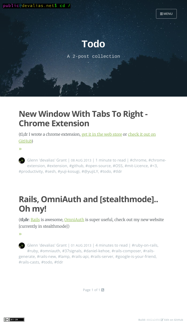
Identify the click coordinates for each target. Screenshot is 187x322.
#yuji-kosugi (68, 171)
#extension (57, 165)
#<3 (153, 165)
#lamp (63, 256)
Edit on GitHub (172, 319)
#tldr (117, 171)
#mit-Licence (136, 165)
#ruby (32, 251)
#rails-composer (126, 251)
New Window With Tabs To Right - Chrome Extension (83, 118)
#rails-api (80, 256)
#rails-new (46, 256)
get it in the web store (102, 134)
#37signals (71, 251)
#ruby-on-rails (145, 245)
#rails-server (102, 256)
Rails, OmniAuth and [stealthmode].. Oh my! (88, 204)
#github (76, 165)
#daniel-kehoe (96, 251)
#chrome (138, 160)
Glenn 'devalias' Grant (47, 160)
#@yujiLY (89, 171)
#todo (105, 171)
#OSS (117, 165)
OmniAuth (74, 219)
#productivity (31, 171)
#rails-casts (29, 262)
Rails (35, 219)
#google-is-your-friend (135, 256)
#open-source (98, 165)
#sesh (50, 171)
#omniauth (50, 251)
